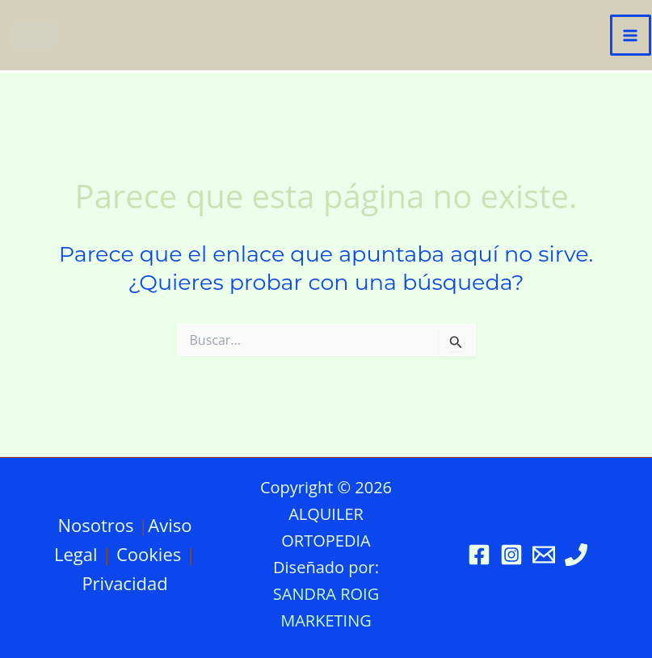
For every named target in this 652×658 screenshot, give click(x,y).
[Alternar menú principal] (631, 36)
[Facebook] (479, 554)
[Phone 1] (576, 554)
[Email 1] (543, 554)
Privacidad (124, 583)
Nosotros (95, 525)
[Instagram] (511, 554)
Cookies (148, 554)
